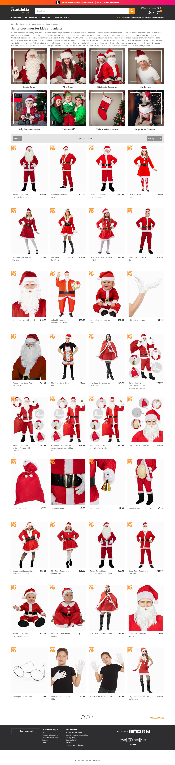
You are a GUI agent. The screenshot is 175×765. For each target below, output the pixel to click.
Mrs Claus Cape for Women (101, 634)
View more (18, 46)
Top (116, 17)
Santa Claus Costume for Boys (139, 259)
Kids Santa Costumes (107, 88)
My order (45, 733)
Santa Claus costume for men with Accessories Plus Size (62, 449)
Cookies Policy (71, 741)
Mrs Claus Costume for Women (22, 259)
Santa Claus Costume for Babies (100, 322)
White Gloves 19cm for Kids (101, 697)
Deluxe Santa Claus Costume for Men (20, 196)
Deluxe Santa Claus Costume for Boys (98, 196)
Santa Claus (29, 88)
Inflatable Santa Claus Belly (140, 509)
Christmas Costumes (36, 24)
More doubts (46, 743)
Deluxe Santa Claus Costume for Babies (20, 635)
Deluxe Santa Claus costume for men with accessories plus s (138, 386)
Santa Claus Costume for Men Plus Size (139, 573)
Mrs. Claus (68, 88)
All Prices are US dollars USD (76, 746)
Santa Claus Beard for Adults (137, 635)
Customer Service (25, 732)
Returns (45, 741)
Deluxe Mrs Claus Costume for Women (62, 259)
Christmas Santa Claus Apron (60, 385)
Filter (16, 139)
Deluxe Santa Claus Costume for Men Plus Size (101, 573)
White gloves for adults (138, 321)
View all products (157, 718)
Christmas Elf (68, 130)
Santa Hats (145, 88)
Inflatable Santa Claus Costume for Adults (60, 322)
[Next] (93, 718)
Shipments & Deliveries (50, 738)
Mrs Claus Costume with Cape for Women (100, 385)
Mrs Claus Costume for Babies (60, 635)
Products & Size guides (50, 736)
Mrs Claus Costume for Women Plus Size (60, 573)
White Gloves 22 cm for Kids (60, 698)
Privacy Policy (71, 738)
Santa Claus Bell (96, 509)
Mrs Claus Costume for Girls (138, 196)
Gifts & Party (60, 17)
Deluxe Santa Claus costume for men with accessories (21, 449)
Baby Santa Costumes (29, 130)
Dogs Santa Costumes (145, 130)
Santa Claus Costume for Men (61, 196)
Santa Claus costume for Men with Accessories (100, 447)
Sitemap (69, 743)
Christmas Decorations (107, 130)
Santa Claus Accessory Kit (139, 446)
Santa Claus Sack (19, 509)
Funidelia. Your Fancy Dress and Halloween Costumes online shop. (20, 11)
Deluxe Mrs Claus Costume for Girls (101, 259)
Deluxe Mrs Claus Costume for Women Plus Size (23, 573)
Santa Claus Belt (57, 509)
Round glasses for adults (23, 697)
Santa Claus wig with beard (24, 321)
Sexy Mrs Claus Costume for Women (139, 698)
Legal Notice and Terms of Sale (77, 736)
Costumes (16, 17)
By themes (30, 17)
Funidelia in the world (74, 733)
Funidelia (14, 24)
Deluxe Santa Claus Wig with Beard (22, 385)
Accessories (44, 17)
